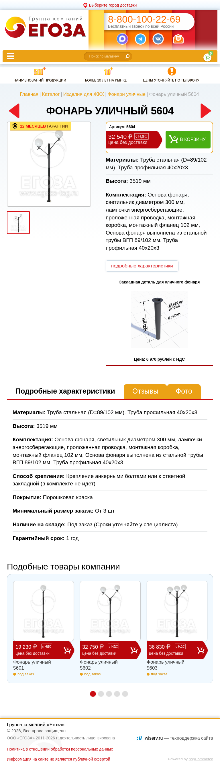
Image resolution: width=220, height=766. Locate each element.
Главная (29, 94)
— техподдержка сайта (179, 738)
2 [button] (101, 694)
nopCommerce (201, 759)
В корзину (193, 139)
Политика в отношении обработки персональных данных (60, 749)
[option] (49, 164)
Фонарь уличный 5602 (99, 664)
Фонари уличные (127, 94)
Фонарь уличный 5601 (32, 664)
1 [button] (93, 694)
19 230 (39, 650)
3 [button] (109, 694)
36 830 (173, 650)
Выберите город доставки (113, 5)
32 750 (106, 650)
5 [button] (125, 694)
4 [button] (117, 694)
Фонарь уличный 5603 (165, 664)
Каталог (51, 94)
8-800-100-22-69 (144, 19)
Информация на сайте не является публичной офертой (58, 759)
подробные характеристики (142, 266)
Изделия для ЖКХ (83, 94)
